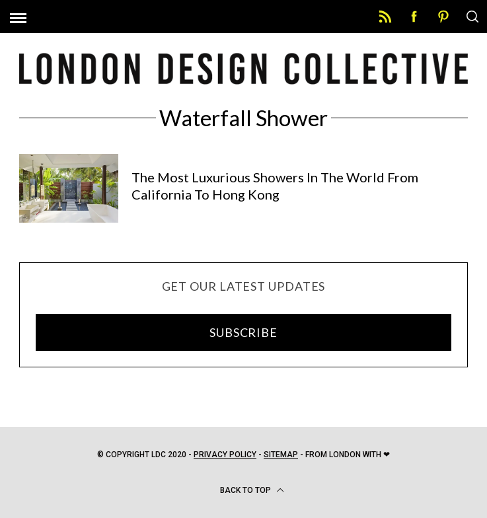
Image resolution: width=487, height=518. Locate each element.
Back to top (252, 490)
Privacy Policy (225, 454)
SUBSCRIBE (243, 332)
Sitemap (281, 454)
